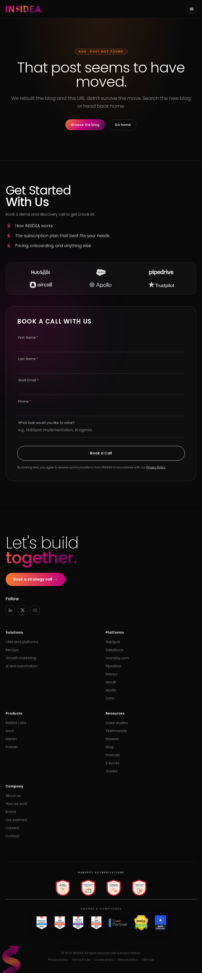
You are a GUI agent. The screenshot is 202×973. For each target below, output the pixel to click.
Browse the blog (85, 124)
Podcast (113, 755)
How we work (16, 803)
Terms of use (81, 960)
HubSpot (113, 642)
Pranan (12, 747)
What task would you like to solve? (46, 422)
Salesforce (114, 650)
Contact (13, 836)
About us (13, 795)
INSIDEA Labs (16, 722)
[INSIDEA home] (23, 9)
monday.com (117, 658)
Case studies (117, 722)
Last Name (28, 358)
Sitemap (148, 960)
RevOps (12, 650)
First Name (28, 337)
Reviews (112, 739)
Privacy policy (58, 960)
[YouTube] (35, 610)
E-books (113, 763)
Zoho (110, 698)
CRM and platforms (22, 642)
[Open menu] (191, 9)
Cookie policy (104, 960)
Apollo (111, 690)
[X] (22, 610)
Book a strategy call (35, 579)
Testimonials (116, 731)
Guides (112, 771)
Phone (24, 401)
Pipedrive (113, 666)
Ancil (9, 731)
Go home (123, 124)
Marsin (11, 739)
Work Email (28, 380)
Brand (11, 811)
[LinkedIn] (10, 610)
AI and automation (22, 666)
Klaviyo (112, 674)
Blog (109, 747)
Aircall (111, 682)
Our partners (16, 819)
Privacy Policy (155, 467)
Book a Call (101, 453)
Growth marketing (21, 658)
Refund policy (128, 960)
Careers (12, 828)
